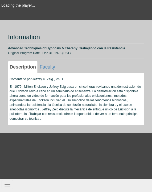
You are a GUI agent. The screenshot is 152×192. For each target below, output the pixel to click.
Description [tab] (23, 67)
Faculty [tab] (47, 67)
